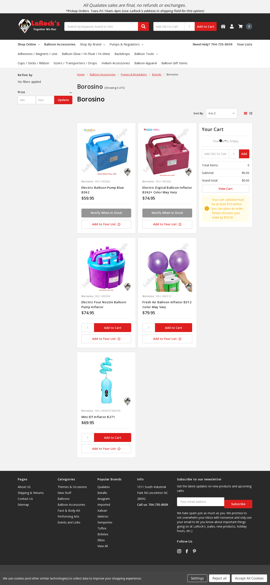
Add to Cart (205, 27)
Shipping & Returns (31, 493)
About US (24, 487)
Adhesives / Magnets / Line (37, 54)
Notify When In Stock (106, 213)
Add (244, 154)
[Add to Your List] (106, 224)
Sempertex (104, 522)
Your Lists (244, 44)
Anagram (103, 499)
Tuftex (101, 528)
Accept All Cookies (249, 578)
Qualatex (103, 487)
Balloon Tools (146, 54)
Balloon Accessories (60, 44)
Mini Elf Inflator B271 (98, 417)
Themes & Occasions (72, 487)
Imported (103, 505)
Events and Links (69, 522)
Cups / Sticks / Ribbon (33, 63)
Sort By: (198, 113)
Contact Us (25, 499)
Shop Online (29, 44)
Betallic (102, 493)
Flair (37, 568)
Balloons (64, 499)
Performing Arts (68, 516)
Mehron (102, 516)
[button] (45, 92)
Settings (197, 578)
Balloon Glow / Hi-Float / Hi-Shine (86, 54)
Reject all (219, 578)
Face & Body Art (69, 510)
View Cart (226, 189)
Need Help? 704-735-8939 (212, 44)
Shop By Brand (92, 44)
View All (102, 546)
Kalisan (102, 510)
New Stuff (64, 493)
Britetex (102, 534)
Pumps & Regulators (126, 44)
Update (63, 100)
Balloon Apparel (145, 63)
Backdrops (122, 54)
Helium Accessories (115, 63)
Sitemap (23, 505)
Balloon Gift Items (174, 63)
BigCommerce (67, 568)
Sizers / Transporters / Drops (75, 63)
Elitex (101, 540)
